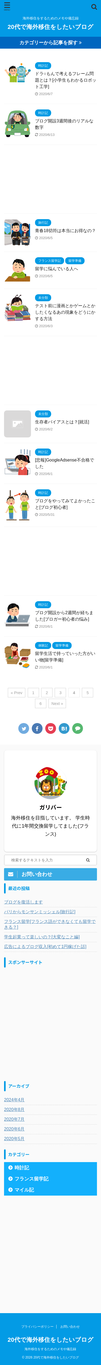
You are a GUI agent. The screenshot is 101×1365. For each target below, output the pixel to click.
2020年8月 (14, 1109)
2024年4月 (14, 1100)
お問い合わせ (70, 1327)
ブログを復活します (23, 902)
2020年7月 (14, 1119)
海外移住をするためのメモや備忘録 (50, 1349)
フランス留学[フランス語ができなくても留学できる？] (50, 924)
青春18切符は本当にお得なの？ (65, 230)
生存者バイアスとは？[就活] (62, 422)
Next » (57, 703)
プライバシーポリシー (37, 1327)
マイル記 (24, 1190)
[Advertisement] (50, 180)
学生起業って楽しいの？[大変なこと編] (42, 937)
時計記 (22, 1167)
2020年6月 (14, 1129)
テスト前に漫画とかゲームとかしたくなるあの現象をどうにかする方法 (65, 312)
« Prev (16, 692)
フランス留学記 (31, 1179)
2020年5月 (14, 1138)
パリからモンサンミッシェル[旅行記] (39, 911)
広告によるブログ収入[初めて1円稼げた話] (45, 946)
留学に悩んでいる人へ (56, 268)
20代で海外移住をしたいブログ (50, 27)
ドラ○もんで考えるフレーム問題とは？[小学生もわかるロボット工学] (65, 80)
